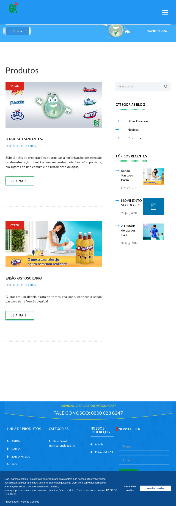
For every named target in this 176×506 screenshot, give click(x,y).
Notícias (131, 129)
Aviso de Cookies (29, 501)
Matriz (97, 444)
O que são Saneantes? (25, 139)
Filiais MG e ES (102, 452)
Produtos (28, 146)
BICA (12, 464)
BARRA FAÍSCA (18, 456)
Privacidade (11, 501)
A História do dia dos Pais (128, 230)
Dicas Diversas (135, 121)
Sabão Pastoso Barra (24, 278)
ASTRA (13, 441)
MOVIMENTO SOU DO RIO (131, 202)
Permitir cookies (155, 488)
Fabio (15, 146)
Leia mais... (20, 181)
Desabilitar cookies (130, 488)
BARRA (13, 448)
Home (151, 31)
